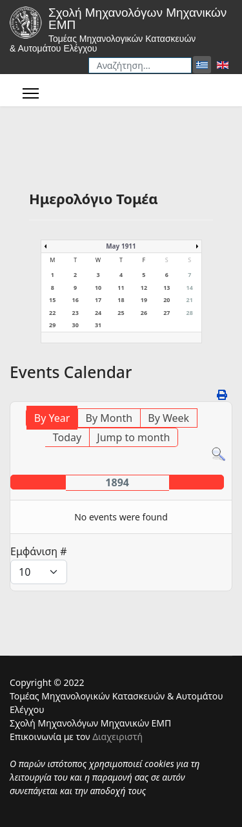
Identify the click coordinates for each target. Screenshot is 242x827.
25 (120, 313)
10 (98, 287)
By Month (109, 418)
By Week (168, 418)
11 (120, 287)
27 (166, 313)
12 (144, 287)
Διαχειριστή (117, 736)
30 (75, 325)
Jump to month (133, 437)
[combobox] (140, 65)
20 (166, 300)
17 (98, 300)
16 (75, 300)
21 (190, 300)
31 (98, 325)
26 (144, 313)
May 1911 (121, 246)
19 (144, 300)
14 (190, 287)
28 (190, 313)
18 (120, 300)
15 (52, 300)
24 (98, 313)
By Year (52, 418)
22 (52, 313)
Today (67, 437)
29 (52, 325)
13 (166, 287)
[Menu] (31, 93)
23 (75, 313)
